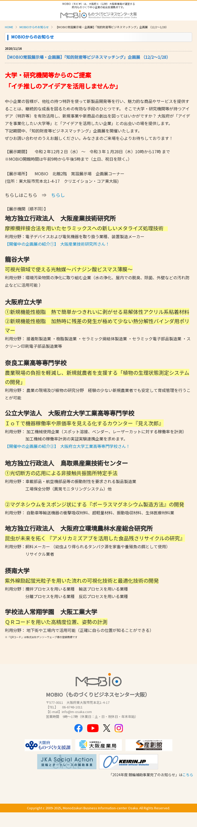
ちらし (58, 194)
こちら (187, 774)
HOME (9, 27)
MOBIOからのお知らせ (34, 27)
